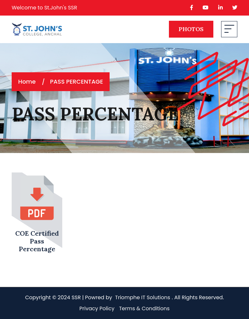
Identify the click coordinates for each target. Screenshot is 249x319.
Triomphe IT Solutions (142, 297)
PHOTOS (191, 29)
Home (27, 81)
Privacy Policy (96, 308)
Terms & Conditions (144, 308)
